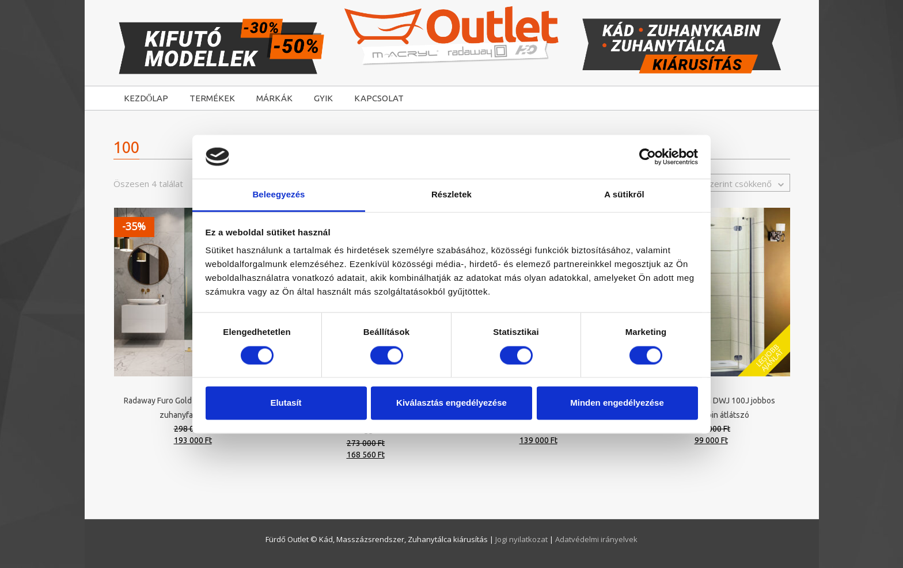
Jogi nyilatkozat (522, 539)
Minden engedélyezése (617, 403)
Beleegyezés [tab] (278, 195)
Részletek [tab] (451, 195)
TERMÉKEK (212, 98)
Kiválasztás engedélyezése (451, 403)
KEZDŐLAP (146, 98)
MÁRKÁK (274, 98)
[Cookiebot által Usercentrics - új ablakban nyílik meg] (647, 156)
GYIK (323, 98)
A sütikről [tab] (624, 195)
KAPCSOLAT (379, 98)
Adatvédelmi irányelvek (596, 539)
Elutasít (285, 403)
